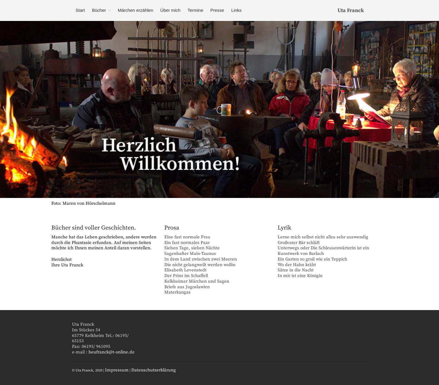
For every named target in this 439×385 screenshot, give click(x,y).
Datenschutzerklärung (153, 370)
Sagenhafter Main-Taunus (190, 253)
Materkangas (177, 292)
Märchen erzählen (135, 10)
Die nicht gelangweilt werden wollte (199, 265)
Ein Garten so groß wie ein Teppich (312, 259)
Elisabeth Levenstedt (185, 270)
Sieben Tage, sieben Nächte (192, 248)
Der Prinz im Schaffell (186, 275)
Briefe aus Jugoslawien (187, 287)
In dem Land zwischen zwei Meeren (200, 259)
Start (80, 10)
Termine (195, 10)
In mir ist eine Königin (300, 275)
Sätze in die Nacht (296, 270)
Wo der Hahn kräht (297, 265)
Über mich (170, 10)
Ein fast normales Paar (187, 242)
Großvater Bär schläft (299, 242)
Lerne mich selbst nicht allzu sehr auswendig (323, 237)
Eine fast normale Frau (187, 237)
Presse (217, 10)
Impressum (117, 370)
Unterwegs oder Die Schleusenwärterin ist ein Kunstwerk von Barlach (323, 250)
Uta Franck (351, 10)
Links (236, 10)
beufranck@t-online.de (112, 352)
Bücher (99, 10)
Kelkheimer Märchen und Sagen (196, 281)
